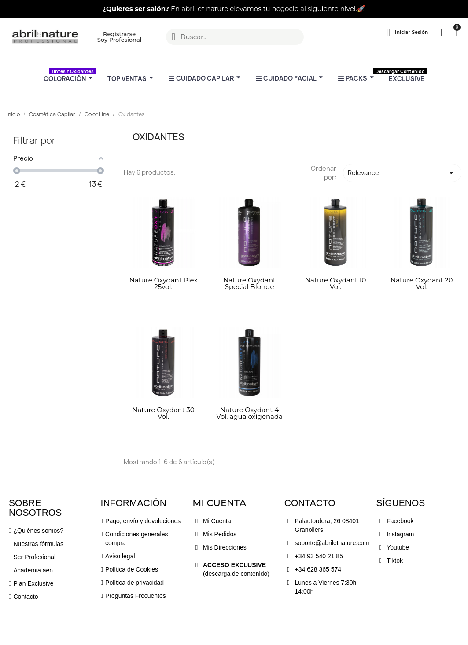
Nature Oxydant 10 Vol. (335, 283)
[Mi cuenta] (407, 32)
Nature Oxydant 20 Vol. (422, 283)
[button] (10, 9)
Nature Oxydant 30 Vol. (163, 413)
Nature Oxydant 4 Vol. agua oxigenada (249, 413)
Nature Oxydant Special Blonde (249, 283)
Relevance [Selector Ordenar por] (402, 173)
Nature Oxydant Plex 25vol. (163, 283)
